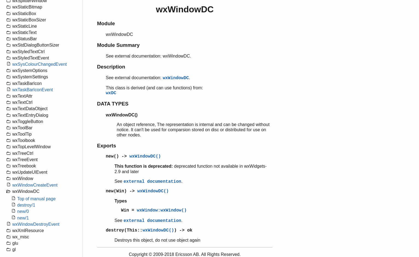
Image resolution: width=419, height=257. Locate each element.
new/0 (23, 211)
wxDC (111, 93)
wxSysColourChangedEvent (39, 64)
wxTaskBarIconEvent (32, 89)
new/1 (23, 218)
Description (111, 67)
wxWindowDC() (145, 156)
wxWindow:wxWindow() (162, 210)
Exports (106, 146)
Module (106, 23)
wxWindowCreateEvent (34, 185)
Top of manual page (36, 198)
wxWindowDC (176, 78)
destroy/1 (26, 205)
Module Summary (118, 45)
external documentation (152, 181)
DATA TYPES (112, 104)
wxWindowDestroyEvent (36, 224)
